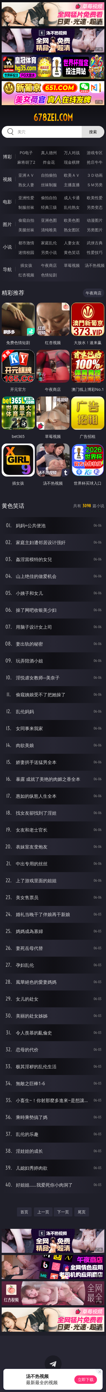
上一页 (43, 1211)
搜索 (93, 131)
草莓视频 (72, 265)
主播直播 (72, 184)
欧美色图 (72, 220)
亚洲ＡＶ (26, 175)
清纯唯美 (49, 229)
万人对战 (72, 152)
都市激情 (26, 242)
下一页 (63, 1211)
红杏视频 (26, 275)
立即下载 (86, 1379)
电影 (7, 202)
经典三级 (49, 207)
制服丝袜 (26, 207)
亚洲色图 (49, 220)
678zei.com (53, 117)
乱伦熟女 (72, 207)
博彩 (7, 157)
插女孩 (26, 265)
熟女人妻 (26, 184)
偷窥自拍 (26, 220)
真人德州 (49, 152)
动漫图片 (95, 220)
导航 (7, 269)
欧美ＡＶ (72, 175)
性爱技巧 (95, 252)
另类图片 (95, 229)
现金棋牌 (72, 162)
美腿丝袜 (26, 229)
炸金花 (49, 162)
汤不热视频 (95, 265)
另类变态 (95, 207)
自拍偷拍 (49, 175)
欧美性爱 (95, 197)
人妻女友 (72, 242)
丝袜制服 (49, 184)
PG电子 (26, 152)
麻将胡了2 (26, 162)
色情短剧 (49, 275)
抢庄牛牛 (95, 162)
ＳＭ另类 (95, 184)
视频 (7, 179)
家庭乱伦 (49, 242)
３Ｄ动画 (95, 175)
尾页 (82, 1211)
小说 (7, 247)
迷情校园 (26, 252)
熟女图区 (72, 229)
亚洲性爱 (26, 197)
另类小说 (49, 252)
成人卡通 (72, 197)
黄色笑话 (72, 252)
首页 (24, 1211)
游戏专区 (95, 152)
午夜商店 (49, 265)
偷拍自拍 (49, 197)
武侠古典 (95, 242)
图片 (7, 224)
